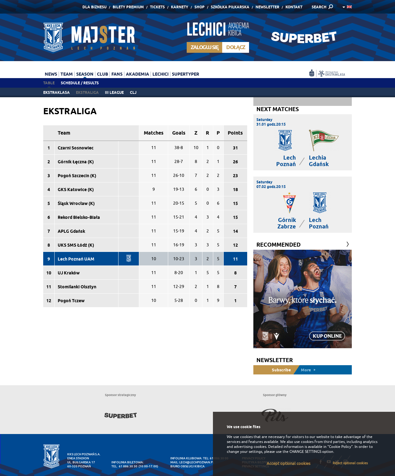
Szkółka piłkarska (230, 7)
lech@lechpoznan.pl (196, 462)
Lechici (160, 74)
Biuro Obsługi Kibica (187, 466)
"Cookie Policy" (340, 446)
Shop (199, 7)
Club (102, 74)
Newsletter (267, 7)
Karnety (179, 7)
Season (85, 74)
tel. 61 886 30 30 (124, 466)
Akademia (137, 74)
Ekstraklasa (56, 92)
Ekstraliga (87, 92)
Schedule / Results (80, 83)
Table (49, 83)
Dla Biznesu (94, 7)
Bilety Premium (128, 7)
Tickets (157, 7)
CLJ (133, 92)
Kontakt (293, 7)
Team (66, 74)
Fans (117, 74)
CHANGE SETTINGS (305, 451)
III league (114, 92)
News (51, 74)
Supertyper (185, 74)
